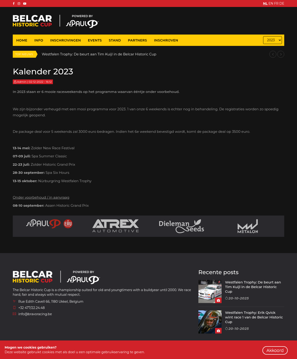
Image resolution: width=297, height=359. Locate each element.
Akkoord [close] (275, 350)
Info (38, 40)
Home (21, 40)
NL (265, 3)
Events (95, 40)
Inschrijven (166, 40)
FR (276, 3)
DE (281, 3)
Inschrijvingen (65, 40)
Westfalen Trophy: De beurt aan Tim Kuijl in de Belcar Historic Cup (99, 54)
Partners (137, 40)
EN (270, 3)
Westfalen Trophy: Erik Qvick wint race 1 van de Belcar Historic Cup (254, 317)
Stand (115, 40)
